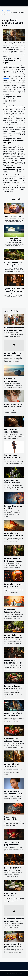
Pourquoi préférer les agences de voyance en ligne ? (14, 870)
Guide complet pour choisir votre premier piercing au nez (13, 406)
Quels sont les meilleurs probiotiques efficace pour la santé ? (13, 896)
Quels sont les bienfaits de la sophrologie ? (10, 819)
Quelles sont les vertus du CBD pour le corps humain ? (13, 482)
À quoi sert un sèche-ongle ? (14, 216)
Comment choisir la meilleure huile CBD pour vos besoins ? (13, 637)
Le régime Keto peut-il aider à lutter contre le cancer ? (14, 688)
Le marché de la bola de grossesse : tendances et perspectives (13, 587)
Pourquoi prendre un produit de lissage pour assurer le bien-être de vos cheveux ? (14, 290)
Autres (8, 10)
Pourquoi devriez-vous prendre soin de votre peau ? (13, 793)
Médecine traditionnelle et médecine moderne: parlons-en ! (14, 264)
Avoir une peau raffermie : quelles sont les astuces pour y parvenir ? (13, 458)
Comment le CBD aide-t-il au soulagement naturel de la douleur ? (13, 767)
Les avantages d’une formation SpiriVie (14, 239)
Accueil (3, 10)
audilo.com (6, 78)
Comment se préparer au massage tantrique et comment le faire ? (14, 921)
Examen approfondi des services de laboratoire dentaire (13, 715)
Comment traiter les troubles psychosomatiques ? (13, 508)
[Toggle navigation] (3, 3)
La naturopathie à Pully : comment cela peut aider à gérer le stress (13, 562)
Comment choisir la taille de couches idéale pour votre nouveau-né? (12, 356)
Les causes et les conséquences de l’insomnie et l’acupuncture (11, 433)
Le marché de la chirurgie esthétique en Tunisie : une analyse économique (13, 536)
